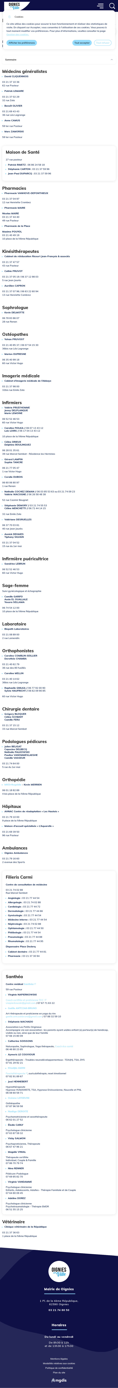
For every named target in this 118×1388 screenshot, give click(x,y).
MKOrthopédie (12, 784)
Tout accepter (82, 42)
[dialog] (59, 29)
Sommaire (59, 59)
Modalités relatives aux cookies (59, 1363)
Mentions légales (59, 1358)
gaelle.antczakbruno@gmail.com (24, 1016)
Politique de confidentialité (59, 1368)
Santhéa (29, 984)
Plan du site (59, 1372)
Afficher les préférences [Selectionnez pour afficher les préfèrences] (22, 42)
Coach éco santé (64, 1046)
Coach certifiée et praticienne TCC (25, 1000)
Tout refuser (102, 42)
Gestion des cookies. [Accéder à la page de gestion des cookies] (17, 34)
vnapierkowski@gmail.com (21, 1002)
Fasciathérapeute (15, 1073)
